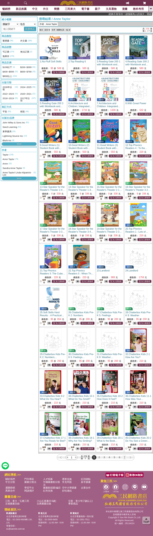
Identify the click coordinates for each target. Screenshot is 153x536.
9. (51, 148)
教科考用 (138, 8)
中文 (35, 8)
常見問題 (67, 482)
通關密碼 (10, 487)
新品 (21, 8)
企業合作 (86, 487)
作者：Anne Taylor (48, 24)
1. (51, 61)
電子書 (85, 8)
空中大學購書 (69, 487)
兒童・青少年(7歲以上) (80, 501)
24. (131, 270)
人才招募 (48, 479)
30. (81, 357)
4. (137, 64)
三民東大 (70, 8)
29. (52, 357)
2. (77, 61)
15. (109, 190)
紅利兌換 (48, 490)
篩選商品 (30, 29)
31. (110, 357)
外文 (45, 8)
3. (108, 64)
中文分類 (10, 482)
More (19, 144)
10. (79, 148)
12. (136, 148)
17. (52, 232)
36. (138, 399)
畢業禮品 (73, 503)
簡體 (56, 8)
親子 (97, 8)
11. (108, 148)
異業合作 (10, 490)
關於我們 (10, 479)
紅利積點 (86, 479)
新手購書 (86, 482)
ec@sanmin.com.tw (15, 529)
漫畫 (124, 8)
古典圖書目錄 (44, 503)
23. (103, 270)
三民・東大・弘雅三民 (17, 501)
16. (137, 190)
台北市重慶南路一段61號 (82, 516)
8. (135, 103)
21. (52, 273)
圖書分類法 (30, 482)
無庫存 (43, 72)
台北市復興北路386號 (16, 516)
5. (51, 106)
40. (138, 441)
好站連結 (67, 490)
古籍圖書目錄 (12, 503)
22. (81, 273)
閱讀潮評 (29, 490)
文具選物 (111, 8)
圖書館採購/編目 (52, 487)
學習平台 (29, 487)
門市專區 (29, 479)
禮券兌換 (67, 479)
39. (110, 441)
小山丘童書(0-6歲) (46, 501)
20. (136, 232)
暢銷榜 (6, 8)
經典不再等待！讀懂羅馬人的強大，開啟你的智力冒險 (140, 14)
